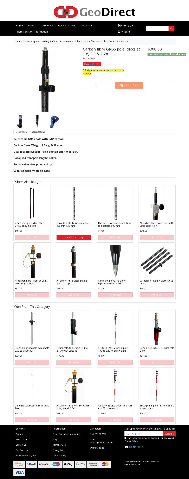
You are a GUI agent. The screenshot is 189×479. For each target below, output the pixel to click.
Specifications (38, 131)
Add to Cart (129, 85)
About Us (48, 25)
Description (21, 131)
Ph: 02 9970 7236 (98, 434)
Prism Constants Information (66, 434)
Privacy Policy (59, 450)
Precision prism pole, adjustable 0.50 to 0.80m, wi (32, 349)
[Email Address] (143, 433)
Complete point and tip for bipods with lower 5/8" (112, 282)
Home (19, 25)
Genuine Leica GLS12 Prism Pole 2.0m (157, 349)
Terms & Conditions (160, 438)
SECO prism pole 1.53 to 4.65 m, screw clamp (157, 407)
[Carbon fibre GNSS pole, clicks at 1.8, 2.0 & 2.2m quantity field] (97, 85)
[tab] (21, 132)
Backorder (157, 419)
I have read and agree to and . (149, 439)
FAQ (55, 439)
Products (32, 25)
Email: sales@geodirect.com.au (101, 441)
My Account (21, 439)
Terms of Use (59, 444)
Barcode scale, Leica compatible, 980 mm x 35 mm (73, 224)
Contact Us (86, 25)
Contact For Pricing (74, 237)
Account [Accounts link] (124, 31)
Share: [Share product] (91, 64)
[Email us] (126, 447)
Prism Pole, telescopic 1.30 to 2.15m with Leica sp (72, 349)
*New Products (66, 25)
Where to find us (97, 447)
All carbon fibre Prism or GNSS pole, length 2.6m (31, 282)
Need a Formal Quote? (26, 455)
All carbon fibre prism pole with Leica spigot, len (157, 224)
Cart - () (124, 25)
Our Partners (22, 450)
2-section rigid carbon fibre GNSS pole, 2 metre (29, 224)
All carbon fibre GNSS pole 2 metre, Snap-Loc (72, 282)
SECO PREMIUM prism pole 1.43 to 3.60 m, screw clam (113, 349)
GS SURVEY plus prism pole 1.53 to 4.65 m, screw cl (115, 407)
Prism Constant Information (32, 31)
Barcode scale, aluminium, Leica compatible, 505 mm (114, 224)
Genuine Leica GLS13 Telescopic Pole (32, 407)
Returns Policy (59, 455)
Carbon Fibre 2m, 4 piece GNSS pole (156, 282)
